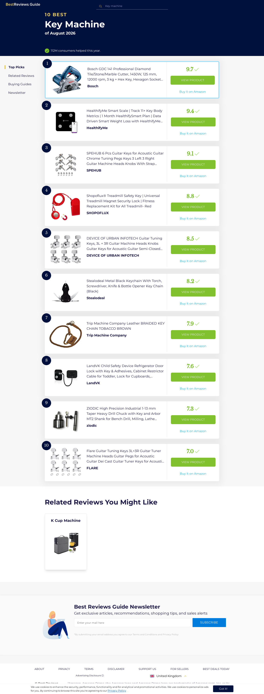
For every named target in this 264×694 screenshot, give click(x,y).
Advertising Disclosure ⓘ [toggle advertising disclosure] (90, 675)
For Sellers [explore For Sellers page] (180, 669)
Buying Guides (19, 84)
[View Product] (132, 79)
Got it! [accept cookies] (223, 688)
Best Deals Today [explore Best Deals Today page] (216, 669)
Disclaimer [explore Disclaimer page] (116, 669)
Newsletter (17, 93)
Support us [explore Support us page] (147, 669)
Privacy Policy (117, 690)
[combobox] (132, 6)
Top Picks (16, 67)
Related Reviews (21, 76)
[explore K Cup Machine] (66, 541)
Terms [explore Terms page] (88, 669)
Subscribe (209, 622)
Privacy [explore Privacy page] (64, 669)
